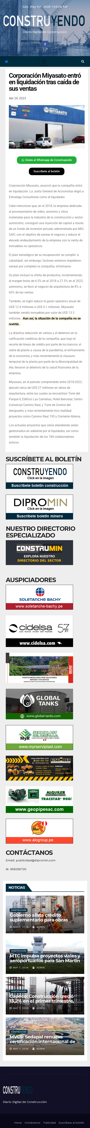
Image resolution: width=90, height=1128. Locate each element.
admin (38, 927)
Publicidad (49, 1122)
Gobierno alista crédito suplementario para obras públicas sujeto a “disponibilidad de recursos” (41, 922)
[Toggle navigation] (44, 61)
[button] (82, 61)
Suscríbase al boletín (71, 1122)
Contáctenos (32, 1122)
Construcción (18, 910)
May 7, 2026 (21, 927)
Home (18, 1122)
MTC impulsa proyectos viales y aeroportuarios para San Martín (45, 958)
